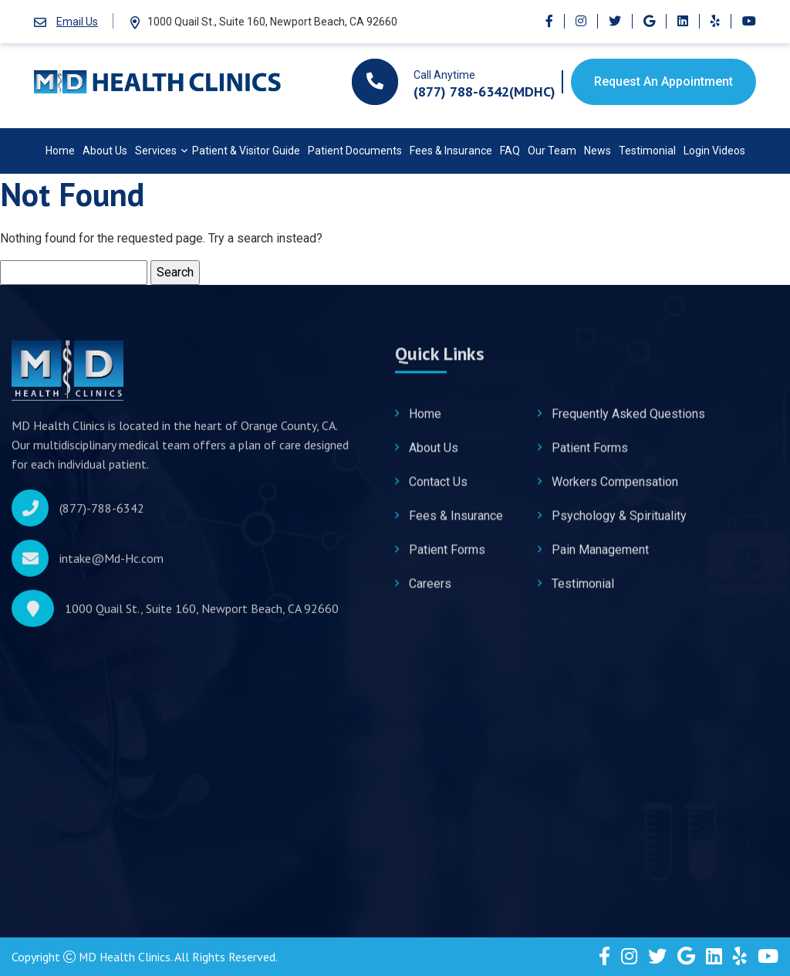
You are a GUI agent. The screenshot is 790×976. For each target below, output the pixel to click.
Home (60, 150)
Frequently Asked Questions (628, 420)
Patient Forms (447, 556)
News (597, 150)
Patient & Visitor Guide (246, 150)
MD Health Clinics (125, 956)
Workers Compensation (615, 488)
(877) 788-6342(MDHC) (484, 91)
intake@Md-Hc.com (111, 563)
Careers (430, 590)
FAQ (510, 150)
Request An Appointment (663, 81)
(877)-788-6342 (101, 512)
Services (156, 150)
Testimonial (647, 150)
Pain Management (600, 556)
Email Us (77, 21)
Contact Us (438, 488)
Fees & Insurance (451, 150)
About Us (105, 150)
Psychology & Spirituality (619, 522)
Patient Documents (355, 150)
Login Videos (714, 150)
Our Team (552, 150)
